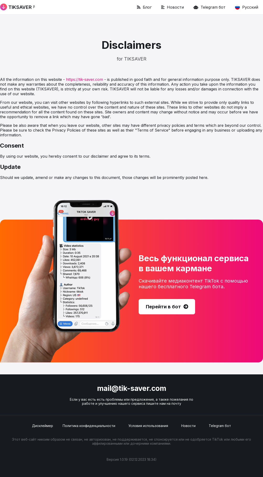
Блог (144, 7)
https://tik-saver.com (84, 79)
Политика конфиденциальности (89, 426)
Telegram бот (209, 7)
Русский (246, 7)
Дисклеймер (42, 426)
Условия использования (148, 426)
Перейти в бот (167, 307)
